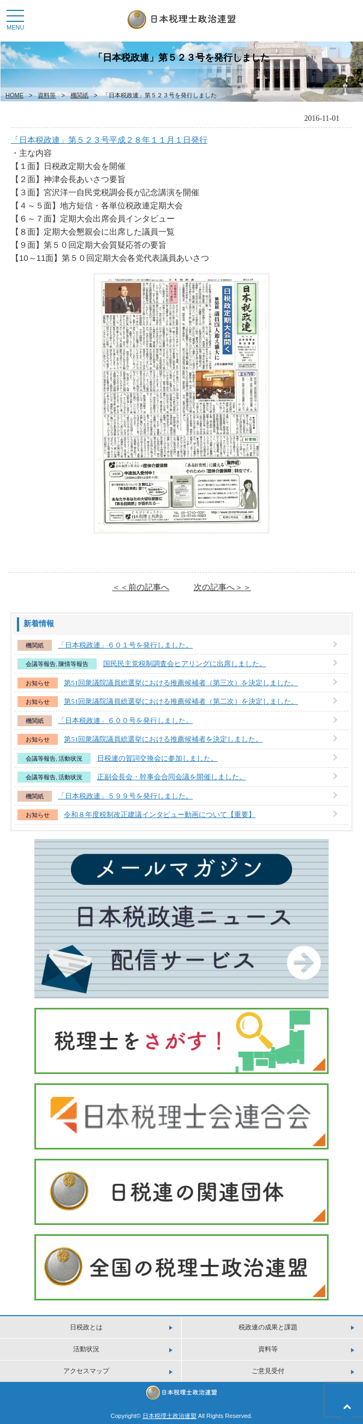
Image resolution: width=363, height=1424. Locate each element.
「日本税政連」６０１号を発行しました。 (125, 645)
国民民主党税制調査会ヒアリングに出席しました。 (184, 664)
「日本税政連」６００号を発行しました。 (125, 720)
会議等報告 (41, 664)
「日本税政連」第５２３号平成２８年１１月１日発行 (109, 139)
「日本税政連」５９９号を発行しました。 (125, 796)
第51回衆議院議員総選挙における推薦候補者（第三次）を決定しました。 (181, 683)
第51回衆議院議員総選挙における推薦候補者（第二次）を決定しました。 (181, 701)
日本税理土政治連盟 (169, 1416)
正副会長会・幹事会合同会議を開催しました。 (171, 777)
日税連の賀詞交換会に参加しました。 (157, 758)
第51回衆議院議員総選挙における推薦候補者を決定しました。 (163, 739)
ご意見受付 (268, 1371)
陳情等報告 (73, 664)
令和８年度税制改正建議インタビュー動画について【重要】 (159, 814)
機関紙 (79, 95)
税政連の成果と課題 (268, 1327)
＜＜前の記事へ (140, 587)
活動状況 (70, 758)
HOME (14, 95)
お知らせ (38, 683)
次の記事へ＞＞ (222, 587)
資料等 (47, 95)
